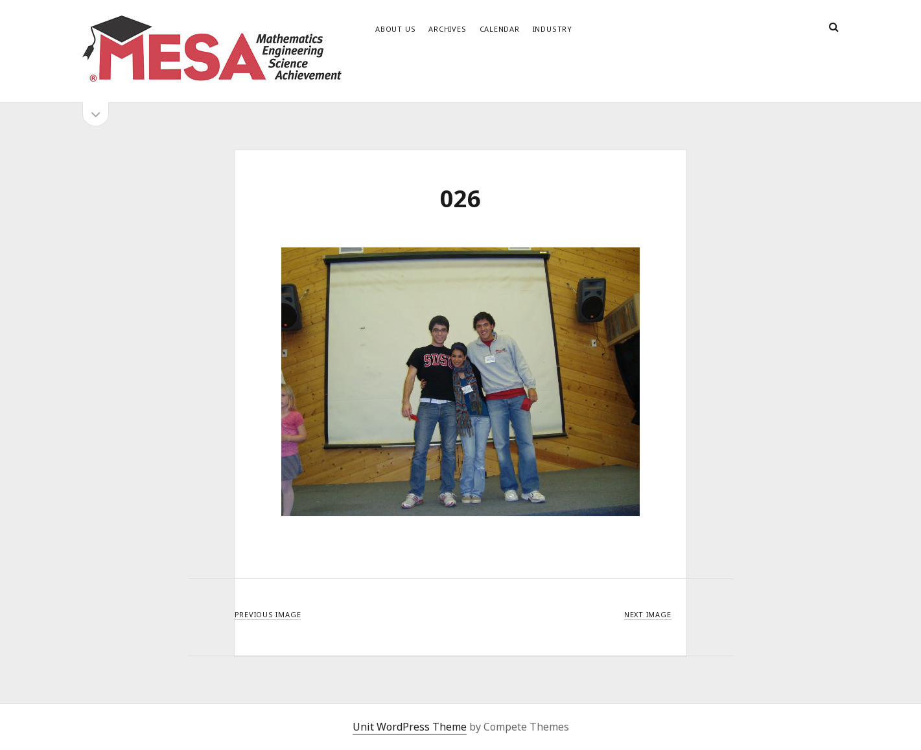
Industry (552, 29)
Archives (447, 29)
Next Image (647, 614)
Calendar (500, 29)
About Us (395, 29)
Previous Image (268, 614)
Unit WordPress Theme (410, 727)
